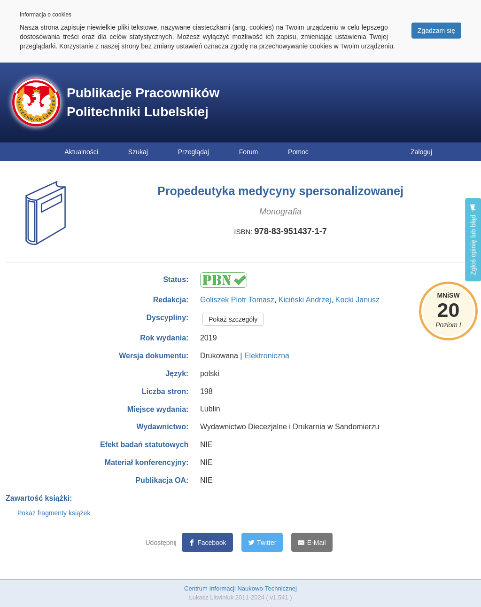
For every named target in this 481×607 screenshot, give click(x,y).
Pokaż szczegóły (233, 319)
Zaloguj (421, 152)
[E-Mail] (311, 542)
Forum (248, 152)
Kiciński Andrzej (305, 300)
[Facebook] (207, 542)
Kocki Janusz (357, 300)
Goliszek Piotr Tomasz (237, 300)
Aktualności (81, 152)
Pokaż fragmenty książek (54, 513)
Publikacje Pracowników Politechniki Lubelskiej (143, 102)
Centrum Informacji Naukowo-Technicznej (240, 588)
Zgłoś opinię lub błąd (473, 239)
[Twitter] (262, 542)
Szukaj (138, 152)
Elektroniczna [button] (266, 356)
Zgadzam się (436, 30)
